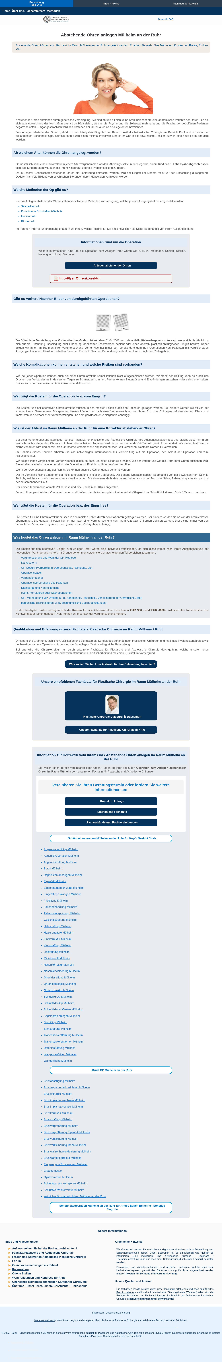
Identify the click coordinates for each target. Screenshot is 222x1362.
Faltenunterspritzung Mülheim (62, 913)
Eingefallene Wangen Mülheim (62, 894)
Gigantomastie (53, 1170)
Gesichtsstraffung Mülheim (60, 919)
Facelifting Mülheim (56, 900)
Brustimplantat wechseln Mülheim (64, 1100)
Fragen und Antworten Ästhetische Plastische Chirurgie (49, 1256)
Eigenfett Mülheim (55, 881)
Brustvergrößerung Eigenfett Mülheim (67, 1132)
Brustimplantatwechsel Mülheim (63, 1106)
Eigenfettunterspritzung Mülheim (64, 887)
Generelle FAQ (165, 19)
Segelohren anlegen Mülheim (62, 1016)
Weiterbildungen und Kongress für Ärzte (39, 1277)
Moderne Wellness (44, 1320)
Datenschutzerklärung (118, 1312)
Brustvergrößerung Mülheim (61, 1125)
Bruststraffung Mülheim (58, 1119)
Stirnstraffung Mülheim (58, 1028)
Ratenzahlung (21, 1269)
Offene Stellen (21, 1273)
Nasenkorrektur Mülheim (59, 964)
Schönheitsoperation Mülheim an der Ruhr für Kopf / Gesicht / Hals (112, 838)
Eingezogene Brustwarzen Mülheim (65, 1164)
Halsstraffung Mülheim (57, 926)
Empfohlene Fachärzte (112, 811)
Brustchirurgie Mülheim (58, 1093)
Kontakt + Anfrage (112, 801)
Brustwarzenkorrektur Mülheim (62, 1157)
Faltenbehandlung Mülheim (60, 907)
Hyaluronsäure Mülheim (58, 932)
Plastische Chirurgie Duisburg (103, 716)
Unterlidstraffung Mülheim (59, 1047)
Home (6, 11)
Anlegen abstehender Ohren (112, 265)
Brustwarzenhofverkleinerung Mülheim (67, 1151)
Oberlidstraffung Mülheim (59, 977)
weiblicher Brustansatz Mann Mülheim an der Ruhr (75, 1196)
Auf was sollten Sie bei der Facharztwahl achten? (44, 1248)
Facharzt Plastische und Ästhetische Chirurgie (43, 1252)
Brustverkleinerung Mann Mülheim (65, 1145)
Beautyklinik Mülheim (22, 1342)
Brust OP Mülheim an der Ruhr (112, 1070)
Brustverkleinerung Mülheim (61, 1138)
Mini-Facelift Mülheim (57, 958)
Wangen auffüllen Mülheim (60, 1054)
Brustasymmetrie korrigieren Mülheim (67, 1087)
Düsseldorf (134, 716)
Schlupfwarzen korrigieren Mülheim (65, 1183)
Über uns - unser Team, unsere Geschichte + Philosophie (49, 1286)
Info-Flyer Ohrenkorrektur (80, 278)
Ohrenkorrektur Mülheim (59, 990)
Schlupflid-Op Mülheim (58, 996)
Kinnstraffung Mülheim (57, 945)
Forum (16, 1261)
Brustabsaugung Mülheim (59, 1081)
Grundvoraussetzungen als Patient (35, 1265)
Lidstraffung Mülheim (57, 951)
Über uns (18, 11)
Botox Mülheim (53, 868)
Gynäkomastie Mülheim (58, 1177)
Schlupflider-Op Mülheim (59, 1003)
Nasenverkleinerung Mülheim (62, 971)
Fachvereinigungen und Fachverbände (150, 1298)
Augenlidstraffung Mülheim (60, 862)
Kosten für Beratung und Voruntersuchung (152, 1273)
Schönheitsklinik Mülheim (25, 1350)
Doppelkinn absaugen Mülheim (63, 875)
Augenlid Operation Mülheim (61, 855)
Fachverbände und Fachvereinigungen (112, 822)
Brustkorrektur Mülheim (58, 1113)
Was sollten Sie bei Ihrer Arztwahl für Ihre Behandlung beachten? (112, 664)
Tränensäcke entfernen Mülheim (63, 1041)
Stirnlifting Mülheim (55, 1022)
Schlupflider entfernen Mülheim (63, 1009)
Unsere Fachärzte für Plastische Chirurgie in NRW (112, 729)
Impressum (98, 1312)
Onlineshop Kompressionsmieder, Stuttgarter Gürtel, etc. (49, 1281)
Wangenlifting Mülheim (58, 1060)
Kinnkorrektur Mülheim (58, 939)
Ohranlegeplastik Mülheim (60, 983)
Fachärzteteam (35, 11)
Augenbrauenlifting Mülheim (61, 849)
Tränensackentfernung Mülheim (63, 1035)
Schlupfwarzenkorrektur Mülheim (64, 1190)
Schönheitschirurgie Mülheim (26, 1358)
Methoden (53, 11)
